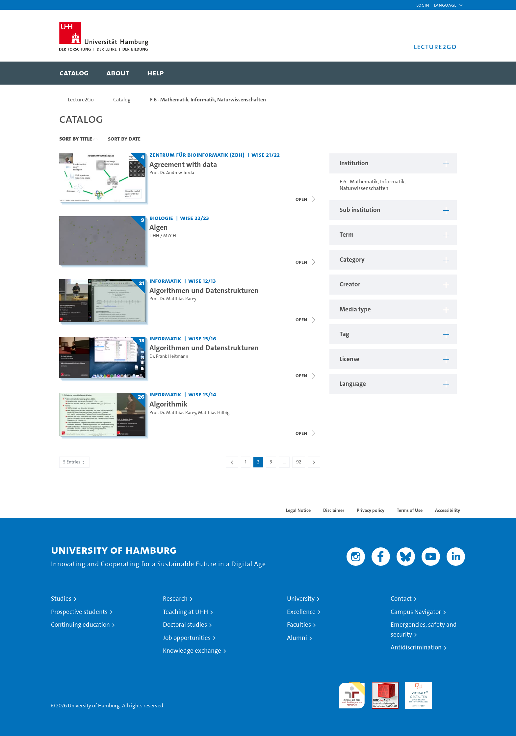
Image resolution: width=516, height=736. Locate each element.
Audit (378, 685)
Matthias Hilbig (213, 412)
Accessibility (447, 510)
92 (300, 463)
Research (175, 598)
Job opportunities (187, 638)
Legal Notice (298, 510)
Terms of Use (410, 510)
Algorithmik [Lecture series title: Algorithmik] (168, 404)
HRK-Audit (416, 685)
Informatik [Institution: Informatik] (165, 280)
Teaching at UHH (185, 612)
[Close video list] (306, 199)
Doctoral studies (185, 624)
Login (422, 4)
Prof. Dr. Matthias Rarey (172, 299)
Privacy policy (370, 510)
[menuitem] (74, 73)
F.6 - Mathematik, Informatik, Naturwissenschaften (208, 99)
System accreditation (451, 689)
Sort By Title (75, 139)
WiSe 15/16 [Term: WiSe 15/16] (202, 338)
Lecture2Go (81, 99)
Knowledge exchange (192, 650)
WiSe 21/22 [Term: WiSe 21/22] (265, 154)
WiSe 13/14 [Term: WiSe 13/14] (202, 394)
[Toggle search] (445, 73)
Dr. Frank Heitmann (168, 356)
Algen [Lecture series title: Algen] (158, 227)
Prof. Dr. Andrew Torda (171, 173)
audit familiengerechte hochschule (352, 693)
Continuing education (80, 624)
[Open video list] (306, 320)
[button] (445, 5)
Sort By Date (124, 139)
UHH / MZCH (162, 236)
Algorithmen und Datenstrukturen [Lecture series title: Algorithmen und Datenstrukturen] (204, 290)
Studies (61, 598)
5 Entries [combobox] (74, 462)
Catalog (122, 99)
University (301, 598)
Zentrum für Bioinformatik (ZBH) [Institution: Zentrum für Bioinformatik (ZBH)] (197, 154)
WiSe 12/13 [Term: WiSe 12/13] (202, 280)
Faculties (299, 624)
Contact (401, 598)
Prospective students (79, 612)
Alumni (297, 638)
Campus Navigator (416, 612)
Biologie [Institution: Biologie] (161, 218)
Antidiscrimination (416, 647)
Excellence (301, 612)
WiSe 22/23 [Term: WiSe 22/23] (194, 218)
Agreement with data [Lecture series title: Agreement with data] (183, 164)
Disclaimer (333, 510)
